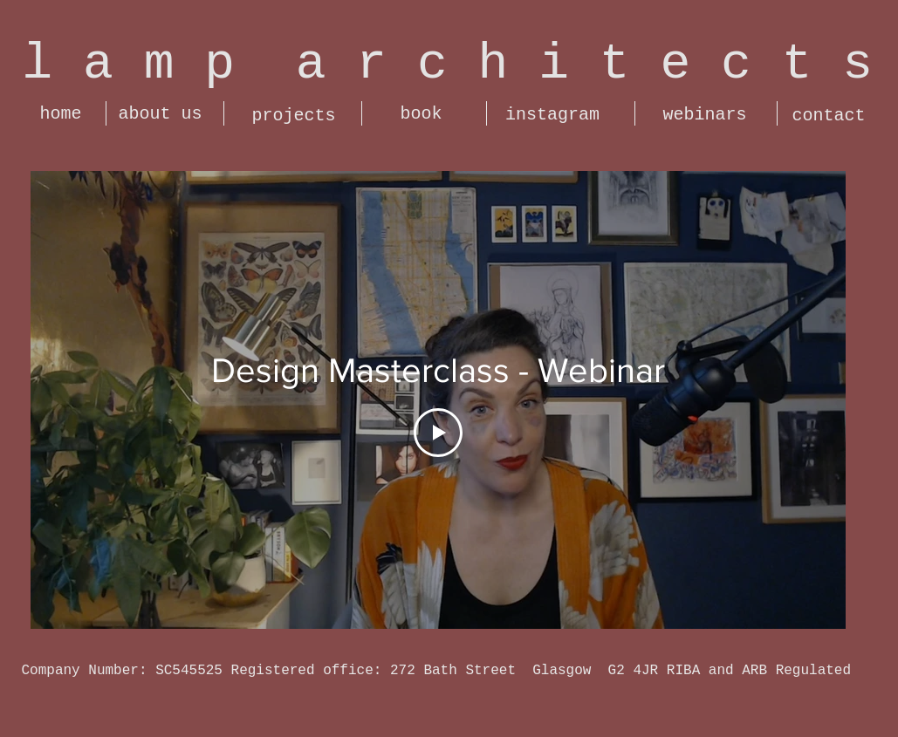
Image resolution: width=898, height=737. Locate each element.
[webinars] (705, 114)
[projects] (294, 115)
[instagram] (553, 114)
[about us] (161, 114)
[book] (421, 114)
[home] (61, 114)
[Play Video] (438, 432)
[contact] (829, 115)
